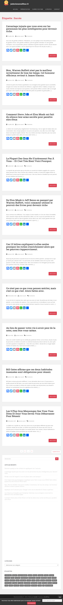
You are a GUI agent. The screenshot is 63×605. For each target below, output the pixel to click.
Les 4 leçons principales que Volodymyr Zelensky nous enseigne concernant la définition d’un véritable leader (28, 493)
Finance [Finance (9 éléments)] (38, 577)
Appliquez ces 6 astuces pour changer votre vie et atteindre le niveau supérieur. (29, 490)
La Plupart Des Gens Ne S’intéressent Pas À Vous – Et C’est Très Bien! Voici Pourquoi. (30, 160)
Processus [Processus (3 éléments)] (20, 583)
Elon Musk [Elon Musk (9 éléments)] (17, 577)
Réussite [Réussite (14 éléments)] (55, 583)
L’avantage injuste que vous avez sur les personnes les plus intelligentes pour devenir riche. (31, 29)
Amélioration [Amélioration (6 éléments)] (8, 575)
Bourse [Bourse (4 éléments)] (30, 575)
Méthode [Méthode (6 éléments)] (54, 580)
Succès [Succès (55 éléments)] (21, 585)
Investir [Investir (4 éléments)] (6, 580)
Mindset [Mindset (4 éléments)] (42, 580)
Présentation (25, 9)
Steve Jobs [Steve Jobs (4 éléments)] (16, 585)
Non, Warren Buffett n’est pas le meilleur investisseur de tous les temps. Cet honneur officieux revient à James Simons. (30, 73)
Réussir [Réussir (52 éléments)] (49, 583)
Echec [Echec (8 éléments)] (12, 577)
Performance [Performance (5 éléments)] (8, 583)
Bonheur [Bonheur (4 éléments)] (15, 575)
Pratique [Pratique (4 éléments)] (15, 583)
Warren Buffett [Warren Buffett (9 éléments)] (49, 585)
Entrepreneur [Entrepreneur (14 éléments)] (32, 577)
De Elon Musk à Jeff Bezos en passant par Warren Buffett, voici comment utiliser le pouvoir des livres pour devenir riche (29, 203)
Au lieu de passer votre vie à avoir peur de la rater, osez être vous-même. (30, 329)
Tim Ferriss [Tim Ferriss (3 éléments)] (34, 585)
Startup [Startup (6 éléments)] (10, 585)
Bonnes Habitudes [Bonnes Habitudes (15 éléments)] (22, 575)
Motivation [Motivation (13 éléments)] (48, 580)
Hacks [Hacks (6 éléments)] (49, 577)
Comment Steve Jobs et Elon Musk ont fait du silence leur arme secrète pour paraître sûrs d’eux (30, 117)
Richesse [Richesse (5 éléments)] (44, 583)
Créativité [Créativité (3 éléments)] (7, 577)
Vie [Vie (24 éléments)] (43, 585)
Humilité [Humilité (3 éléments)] (54, 577)
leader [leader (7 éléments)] (17, 580)
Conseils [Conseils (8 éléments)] (51, 575)
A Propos (48, 9)
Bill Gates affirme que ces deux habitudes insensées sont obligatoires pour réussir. (29, 371)
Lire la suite (53, 55)
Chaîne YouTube (37, 9)
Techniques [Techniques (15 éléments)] (27, 585)
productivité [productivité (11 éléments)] (27, 583)
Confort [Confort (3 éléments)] (46, 575)
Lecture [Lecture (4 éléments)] (28, 580)
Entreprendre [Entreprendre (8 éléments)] (24, 577)
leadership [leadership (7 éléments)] (23, 580)
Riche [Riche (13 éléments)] (39, 583)
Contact (57, 9)
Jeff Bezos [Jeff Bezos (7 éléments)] (12, 580)
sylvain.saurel (20, 36)
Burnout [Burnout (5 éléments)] (35, 575)
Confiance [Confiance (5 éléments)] (40, 575)
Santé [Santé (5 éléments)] (6, 585)
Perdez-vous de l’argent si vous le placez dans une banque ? (23, 477)
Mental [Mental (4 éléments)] (37, 580)
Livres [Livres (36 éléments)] (33, 580)
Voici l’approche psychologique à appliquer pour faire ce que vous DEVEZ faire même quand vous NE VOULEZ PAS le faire (31, 480)
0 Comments (29, 36)
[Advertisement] (17, 531)
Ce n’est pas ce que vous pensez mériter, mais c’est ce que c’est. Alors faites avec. (31, 289)
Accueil (15, 9)
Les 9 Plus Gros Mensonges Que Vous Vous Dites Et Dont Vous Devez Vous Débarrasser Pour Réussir (30, 414)
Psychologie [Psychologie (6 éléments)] (34, 583)
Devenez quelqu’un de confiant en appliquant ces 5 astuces (23, 468)
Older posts (56, 451)
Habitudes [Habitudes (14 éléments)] (44, 577)
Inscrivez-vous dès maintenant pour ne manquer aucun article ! (21, 600)
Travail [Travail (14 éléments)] (39, 585)
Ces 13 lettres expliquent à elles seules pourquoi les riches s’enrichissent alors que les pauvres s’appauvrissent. (30, 247)
